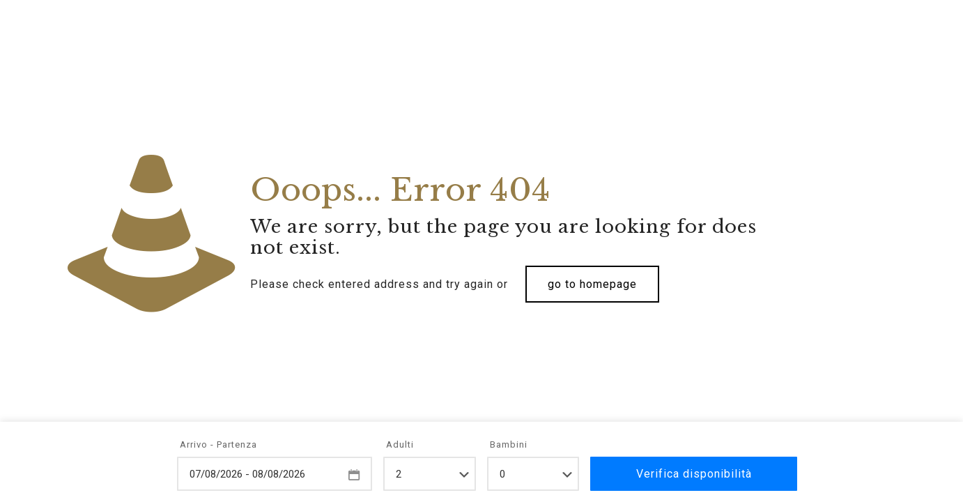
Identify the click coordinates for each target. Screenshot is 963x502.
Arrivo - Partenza (218, 444)
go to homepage (592, 284)
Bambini (508, 444)
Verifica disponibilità (694, 473)
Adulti (400, 444)
